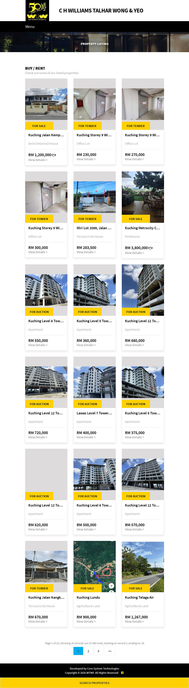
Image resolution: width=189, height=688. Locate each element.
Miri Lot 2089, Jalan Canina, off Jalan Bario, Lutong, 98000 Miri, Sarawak (95, 228)
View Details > (37, 160)
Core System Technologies (103, 668)
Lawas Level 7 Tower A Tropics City (95, 413)
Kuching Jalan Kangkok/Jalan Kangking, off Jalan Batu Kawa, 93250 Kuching (46, 597)
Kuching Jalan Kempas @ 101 (46, 135)
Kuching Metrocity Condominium (143, 228)
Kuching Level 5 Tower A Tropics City (95, 321)
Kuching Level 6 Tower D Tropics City (95, 505)
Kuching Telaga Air (139, 597)
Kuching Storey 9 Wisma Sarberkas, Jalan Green (95, 135)
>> (110, 651)
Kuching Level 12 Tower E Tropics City (143, 321)
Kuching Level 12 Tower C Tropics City (46, 413)
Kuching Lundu (88, 597)
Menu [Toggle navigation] (30, 26)
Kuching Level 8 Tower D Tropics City (46, 321)
